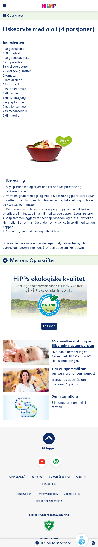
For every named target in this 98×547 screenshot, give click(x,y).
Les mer (49, 326)
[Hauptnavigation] (5, 5)
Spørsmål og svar (60, 476)
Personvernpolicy (47, 493)
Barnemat (37, 476)
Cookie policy (72, 493)
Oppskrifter (15, 16)
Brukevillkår (24, 493)
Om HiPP (81, 476)
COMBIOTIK (17, 476)
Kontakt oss (49, 483)
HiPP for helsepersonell (49, 501)
